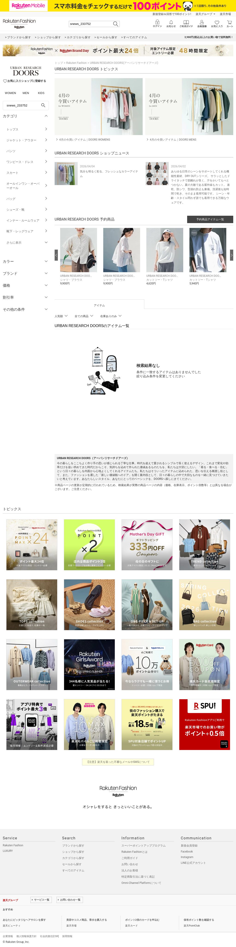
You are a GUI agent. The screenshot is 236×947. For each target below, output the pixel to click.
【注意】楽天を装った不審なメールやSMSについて (118, 762)
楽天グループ (204, 14)
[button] (79, 260)
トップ (59, 63)
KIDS (41, 93)
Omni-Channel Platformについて (141, 883)
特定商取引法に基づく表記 (138, 876)
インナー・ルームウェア (27, 220)
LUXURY (8, 851)
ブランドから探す (73, 845)
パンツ (27, 151)
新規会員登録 (189, 845)
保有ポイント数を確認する (199, 919)
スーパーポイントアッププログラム (143, 845)
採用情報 (67, 936)
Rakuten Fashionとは (134, 851)
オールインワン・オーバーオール (27, 186)
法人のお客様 (129, 870)
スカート (27, 173)
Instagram (187, 857)
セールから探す (72, 864)
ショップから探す (73, 851)
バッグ (27, 199)
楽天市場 (225, 14)
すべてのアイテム (73, 870)
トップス (27, 129)
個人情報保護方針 (26, 936)
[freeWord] (26, 105)
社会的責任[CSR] (49, 936)
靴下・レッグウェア (27, 231)
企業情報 (8, 936)
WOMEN (10, 93)
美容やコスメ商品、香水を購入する (86, 919)
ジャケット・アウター (27, 140)
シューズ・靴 (27, 209)
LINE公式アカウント (193, 862)
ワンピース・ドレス (27, 162)
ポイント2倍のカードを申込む (142, 919)
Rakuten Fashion (76, 63)
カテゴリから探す (73, 858)
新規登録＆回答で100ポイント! (172, 14)
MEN (26, 93)
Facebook (187, 851)
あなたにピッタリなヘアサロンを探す (24, 919)
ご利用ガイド (129, 858)
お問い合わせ (129, 864)
